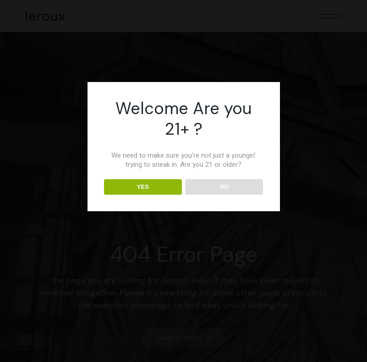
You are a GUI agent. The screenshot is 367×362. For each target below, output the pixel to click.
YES (143, 186)
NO (224, 186)
